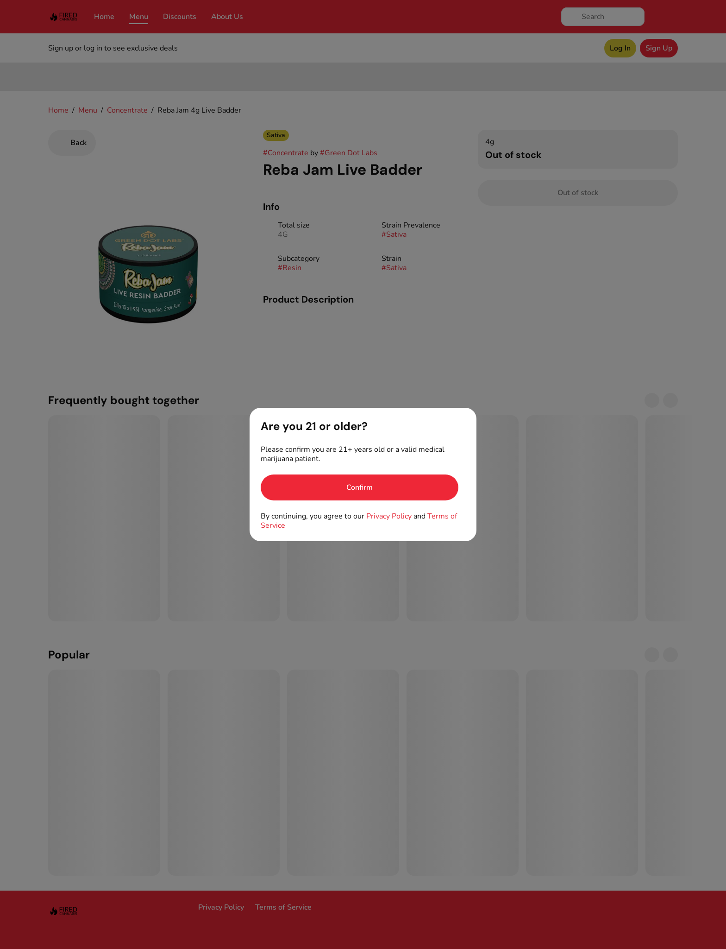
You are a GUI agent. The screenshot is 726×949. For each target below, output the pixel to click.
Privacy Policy (389, 516)
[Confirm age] (359, 487)
